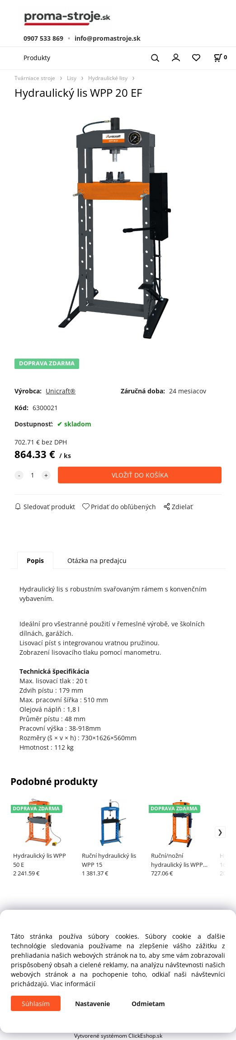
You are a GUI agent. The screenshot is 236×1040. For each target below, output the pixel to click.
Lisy (71, 77)
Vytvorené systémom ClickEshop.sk (118, 1035)
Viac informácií (73, 983)
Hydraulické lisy (107, 77)
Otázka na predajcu (97, 560)
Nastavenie (92, 1003)
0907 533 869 (43, 38)
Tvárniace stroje (34, 77)
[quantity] (33, 475)
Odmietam (148, 1003)
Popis (35, 560)
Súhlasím (36, 1003)
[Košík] (220, 57)
